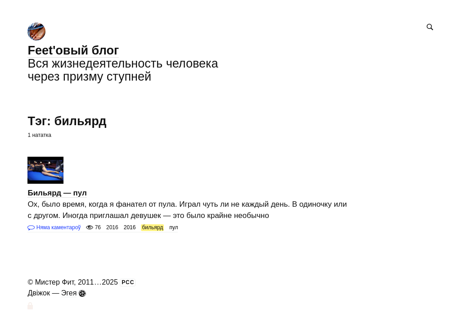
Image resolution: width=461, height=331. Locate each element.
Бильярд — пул (56, 193)
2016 (130, 227)
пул (173, 227)
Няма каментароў (54, 227)
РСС (128, 282)
